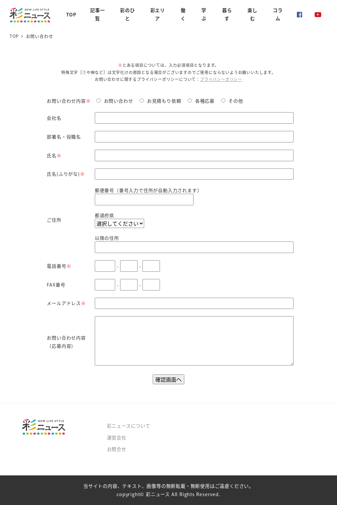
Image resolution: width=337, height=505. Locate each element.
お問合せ (116, 449)
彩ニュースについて (128, 425)
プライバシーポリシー (221, 79)
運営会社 (116, 437)
